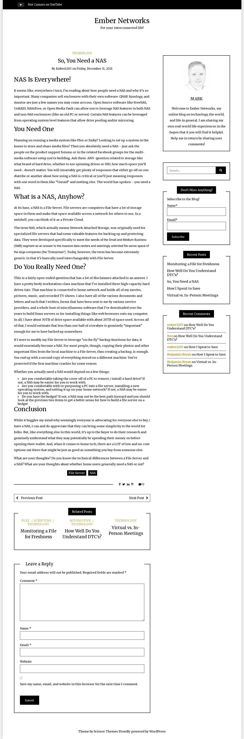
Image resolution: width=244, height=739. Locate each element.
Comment (28, 581)
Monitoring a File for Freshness (193, 264)
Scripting (42, 520)
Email (25, 645)
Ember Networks (122, 21)
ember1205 (64, 68)
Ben (170, 336)
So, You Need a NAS (183, 282)
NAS (93, 473)
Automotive (80, 520)
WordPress (157, 731)
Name (25, 628)
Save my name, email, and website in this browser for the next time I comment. (79, 684)
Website (26, 661)
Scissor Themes (106, 731)
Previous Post (31, 498)
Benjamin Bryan (179, 354)
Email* (196, 224)
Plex (25, 520)
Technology (82, 53)
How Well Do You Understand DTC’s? (191, 273)
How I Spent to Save (183, 288)
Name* (196, 210)
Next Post (136, 498)
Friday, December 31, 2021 (94, 68)
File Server (77, 473)
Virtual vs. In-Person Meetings (192, 295)
